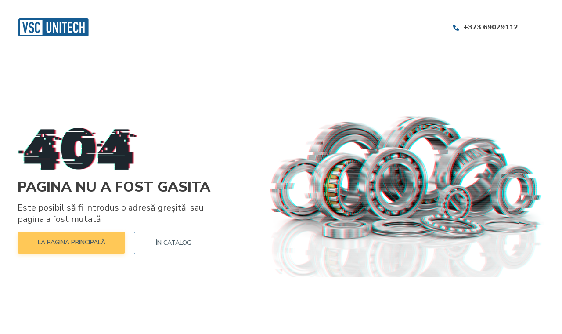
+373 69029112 (491, 27)
